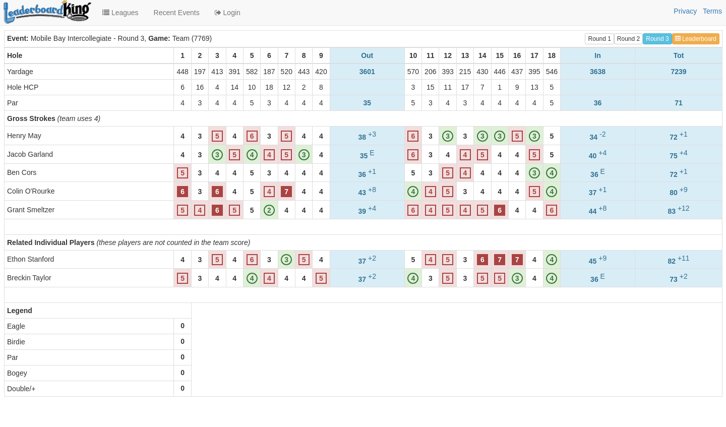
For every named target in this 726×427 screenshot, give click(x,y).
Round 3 (657, 38)
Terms (712, 11)
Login (227, 13)
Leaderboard (695, 38)
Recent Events (177, 13)
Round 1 (599, 38)
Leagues (120, 13)
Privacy (685, 11)
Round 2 (628, 38)
